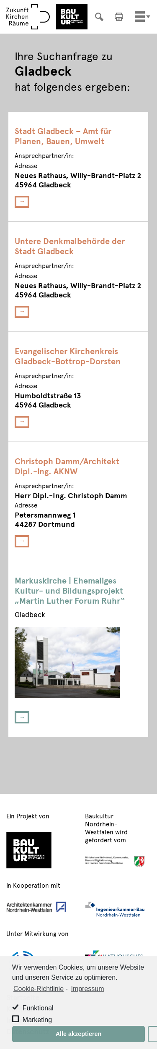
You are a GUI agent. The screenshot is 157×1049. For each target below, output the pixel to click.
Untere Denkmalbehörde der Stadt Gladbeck (70, 246)
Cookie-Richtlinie (38, 988)
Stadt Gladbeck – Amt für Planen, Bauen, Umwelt (63, 136)
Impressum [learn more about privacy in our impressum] (87, 988)
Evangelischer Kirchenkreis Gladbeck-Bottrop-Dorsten (68, 356)
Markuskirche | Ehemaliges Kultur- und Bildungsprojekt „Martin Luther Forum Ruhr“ (70, 590)
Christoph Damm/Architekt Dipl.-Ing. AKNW (67, 466)
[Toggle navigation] (139, 17)
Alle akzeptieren (79, 1034)
